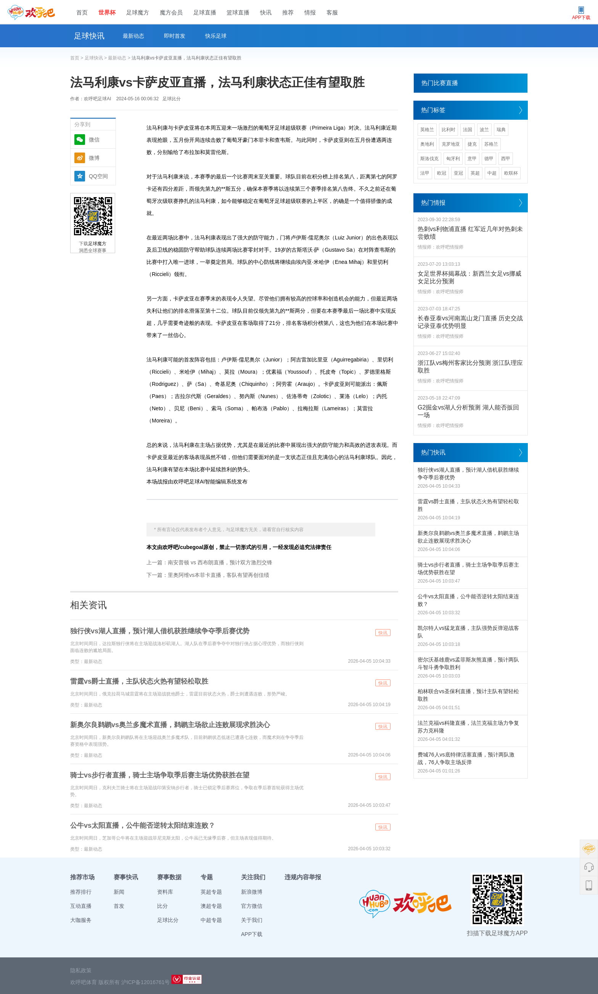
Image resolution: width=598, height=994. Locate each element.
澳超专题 (211, 906)
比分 (162, 906)
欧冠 (441, 173)
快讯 (266, 12)
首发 (119, 906)
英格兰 (427, 129)
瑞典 (501, 129)
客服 (332, 12)
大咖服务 (81, 920)
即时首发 (174, 36)
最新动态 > (120, 58)
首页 (82, 12)
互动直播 (81, 906)
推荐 (288, 12)
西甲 (505, 158)
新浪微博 (251, 892)
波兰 (484, 129)
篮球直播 (238, 12)
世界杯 (107, 12)
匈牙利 (453, 158)
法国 (467, 129)
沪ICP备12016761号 (145, 982)
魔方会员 (171, 12)
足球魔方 (137, 12)
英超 (475, 173)
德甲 (489, 158)
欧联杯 (511, 173)
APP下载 (251, 934)
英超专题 (211, 892)
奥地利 (427, 144)
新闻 (119, 892)
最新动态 (133, 36)
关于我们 (251, 920)
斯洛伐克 (429, 158)
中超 (492, 173)
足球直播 (204, 12)
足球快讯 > (96, 58)
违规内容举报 (303, 877)
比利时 (448, 129)
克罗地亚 (451, 144)
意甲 (472, 158)
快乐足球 (216, 36)
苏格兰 (491, 144)
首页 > (77, 58)
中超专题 (211, 920)
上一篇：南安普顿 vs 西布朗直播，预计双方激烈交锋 (209, 562)
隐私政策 (81, 970)
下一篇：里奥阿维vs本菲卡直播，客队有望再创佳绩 (207, 575)
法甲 (424, 173)
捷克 (472, 144)
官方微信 (251, 906)
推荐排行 (81, 892)
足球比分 (171, 98)
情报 (310, 12)
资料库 (165, 892)
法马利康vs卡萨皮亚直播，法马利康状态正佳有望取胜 (186, 58)
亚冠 (458, 173)
